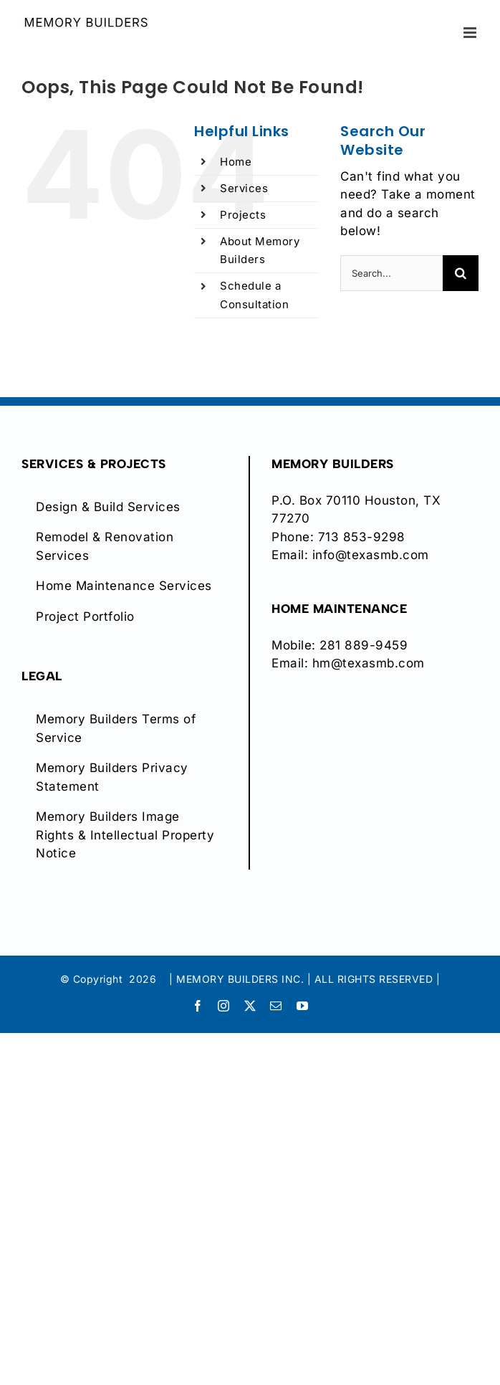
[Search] (461, 273)
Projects (243, 215)
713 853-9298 (361, 537)
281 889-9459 (363, 645)
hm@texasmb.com (368, 663)
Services (244, 188)
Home (235, 161)
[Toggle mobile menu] (471, 32)
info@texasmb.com (370, 555)
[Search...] (391, 273)
